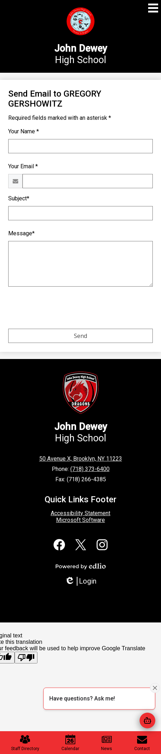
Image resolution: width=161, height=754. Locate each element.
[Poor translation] (26, 657)
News (106, 742)
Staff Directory (25, 742)
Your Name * (23, 131)
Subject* (18, 198)
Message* (21, 233)
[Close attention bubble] (155, 688)
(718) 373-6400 (90, 469)
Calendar (70, 742)
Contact (142, 742)
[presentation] (62, 309)
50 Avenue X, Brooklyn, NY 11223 (80, 458)
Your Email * (23, 166)
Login (80, 581)
